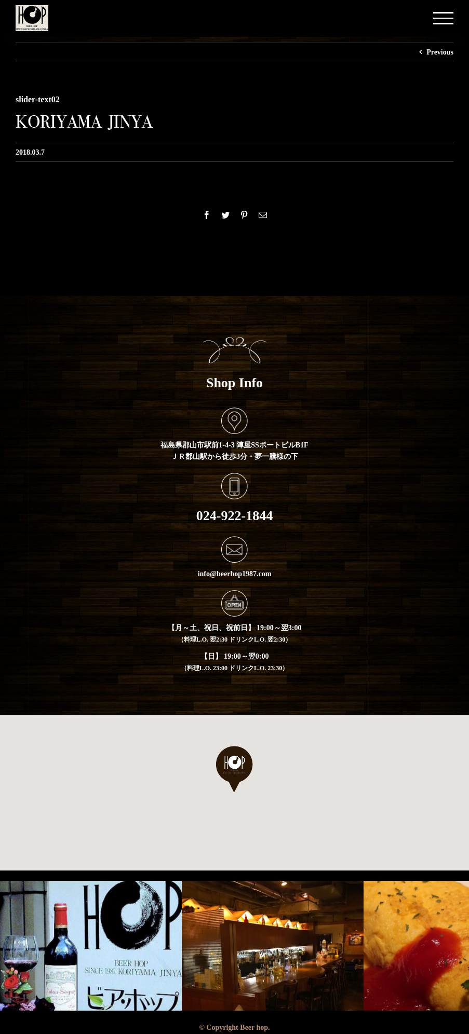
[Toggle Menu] (443, 18)
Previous (439, 52)
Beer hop (254, 1027)
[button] (234, 769)
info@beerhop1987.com (235, 573)
